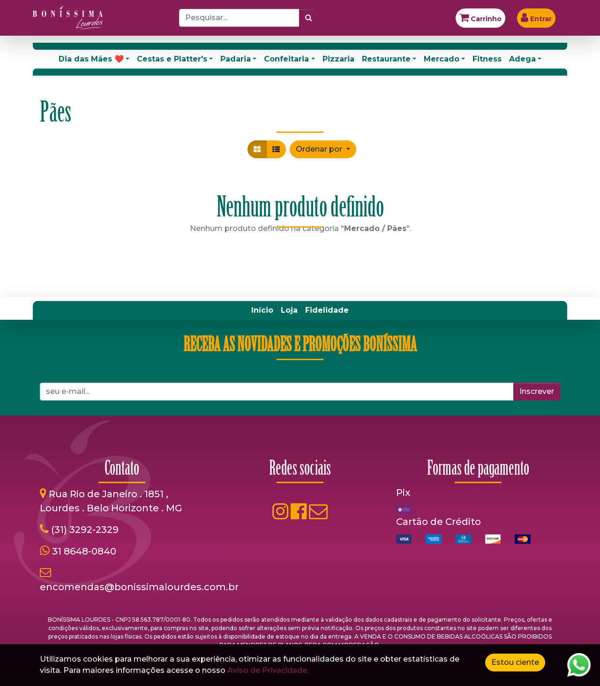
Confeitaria (286, 58)
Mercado (441, 58)
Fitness (487, 58)
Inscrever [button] (536, 391)
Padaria (235, 58)
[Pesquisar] (308, 18)
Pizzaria (338, 58)
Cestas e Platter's (172, 58)
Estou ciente (515, 662)
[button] (323, 149)
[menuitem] (262, 310)
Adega (522, 58)
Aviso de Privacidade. (267, 670)
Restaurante (386, 58)
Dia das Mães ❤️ (91, 58)
